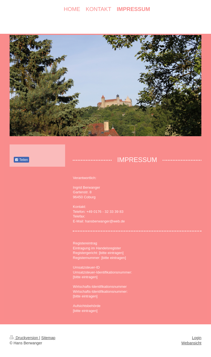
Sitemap (48, 338)
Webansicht (191, 343)
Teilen (21, 160)
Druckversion (24, 338)
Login (196, 338)
